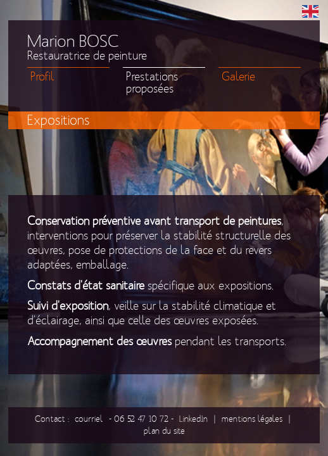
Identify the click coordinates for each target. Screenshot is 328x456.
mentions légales (252, 419)
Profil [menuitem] (42, 77)
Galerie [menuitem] (238, 77)
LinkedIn (193, 419)
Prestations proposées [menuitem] (152, 83)
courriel (89, 419)
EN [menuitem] (310, 11)
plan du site (164, 431)
